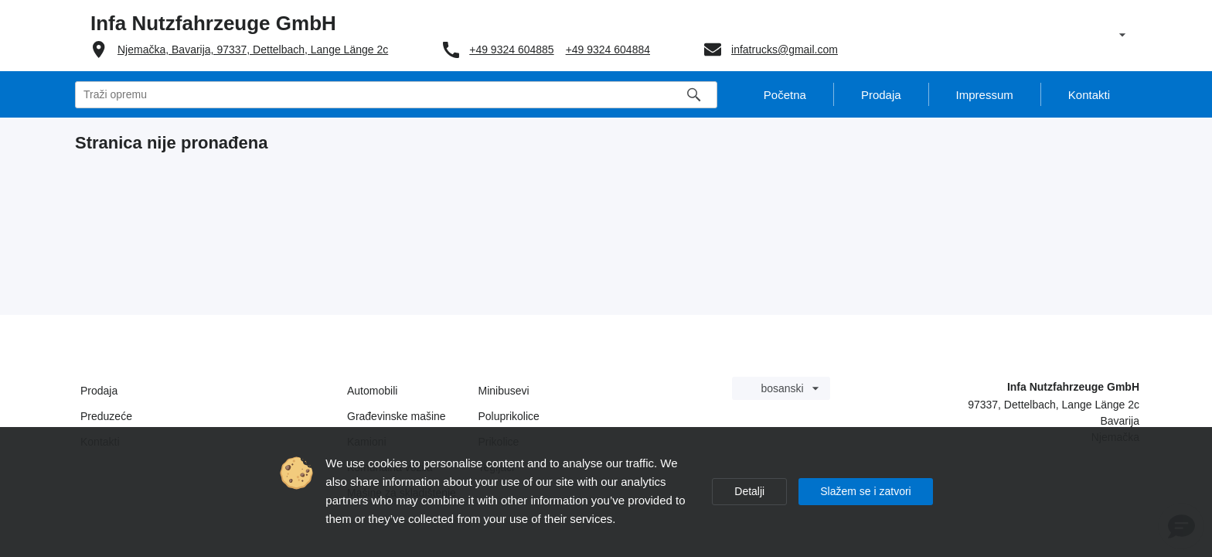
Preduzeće (106, 416)
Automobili (372, 390)
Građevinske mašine (396, 416)
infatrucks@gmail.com (784, 49)
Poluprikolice (509, 416)
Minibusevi (503, 390)
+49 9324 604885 (511, 49)
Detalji (749, 491)
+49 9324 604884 (608, 49)
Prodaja (98, 390)
